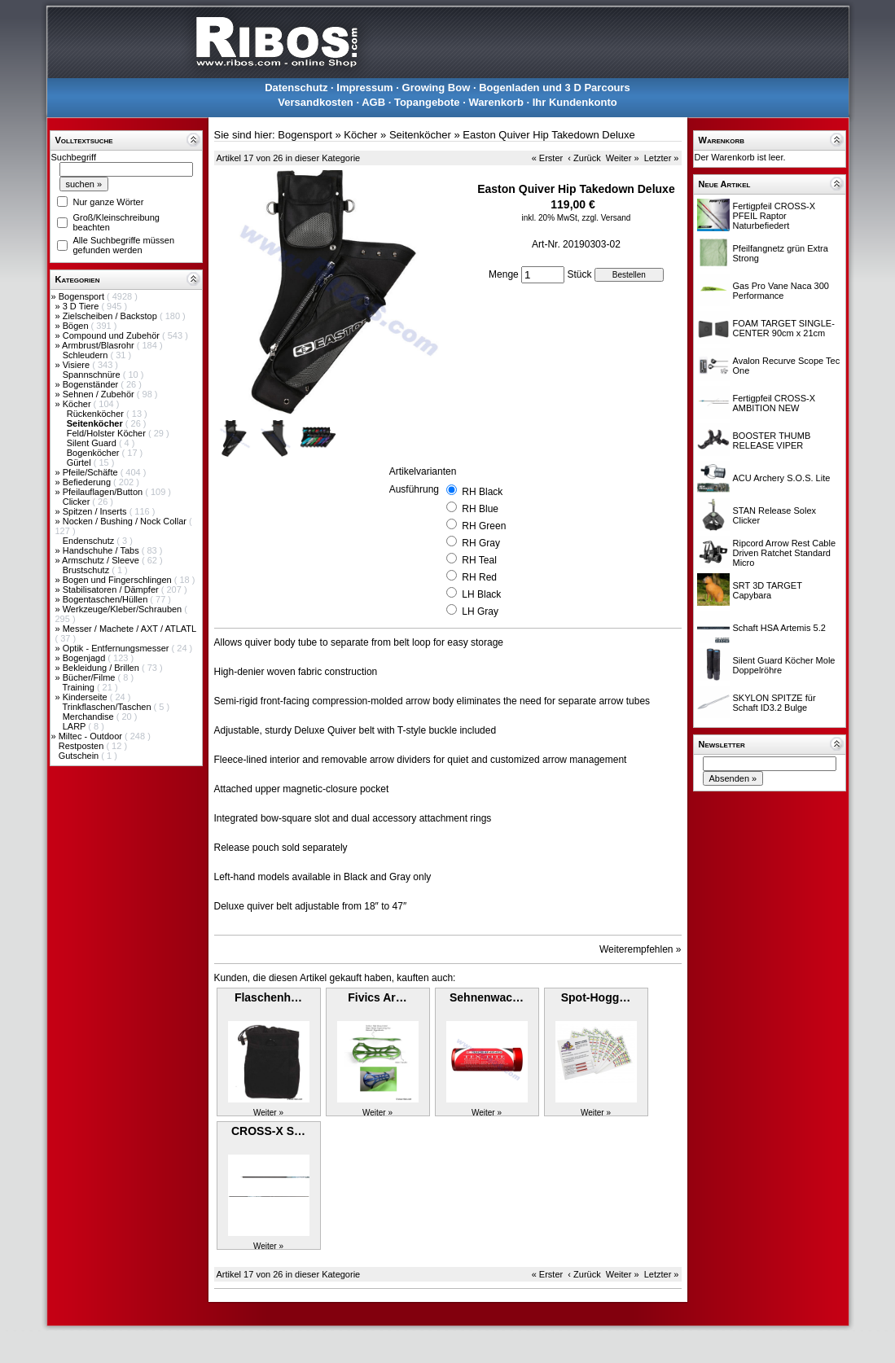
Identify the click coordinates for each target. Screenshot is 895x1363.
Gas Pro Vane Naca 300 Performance (781, 290)
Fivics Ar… (377, 997)
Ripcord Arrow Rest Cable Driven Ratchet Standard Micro (784, 553)
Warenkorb (495, 102)
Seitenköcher (420, 135)
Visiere (77, 365)
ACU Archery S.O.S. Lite (782, 478)
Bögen (77, 326)
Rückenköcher (96, 414)
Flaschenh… (268, 997)
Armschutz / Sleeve (102, 560)
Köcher (78, 404)
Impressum (364, 87)
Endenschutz (90, 541)
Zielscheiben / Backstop (111, 316)
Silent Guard (93, 443)
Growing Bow (436, 87)
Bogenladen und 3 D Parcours (554, 87)
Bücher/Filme (90, 677)
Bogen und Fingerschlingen (118, 580)
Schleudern (87, 355)
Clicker (78, 501)
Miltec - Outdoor (92, 736)
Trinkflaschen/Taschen (107, 707)
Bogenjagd (85, 658)
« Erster (548, 158)
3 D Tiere (82, 306)
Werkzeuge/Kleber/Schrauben (124, 609)
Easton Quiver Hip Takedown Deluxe (549, 135)
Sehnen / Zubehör (100, 394)
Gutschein (80, 755)
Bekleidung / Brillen (102, 668)
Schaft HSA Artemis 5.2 (779, 628)
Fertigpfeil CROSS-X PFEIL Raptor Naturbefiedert (774, 215)
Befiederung (88, 482)
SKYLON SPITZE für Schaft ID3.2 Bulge (774, 702)
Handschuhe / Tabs (102, 550)
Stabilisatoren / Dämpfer (112, 589)
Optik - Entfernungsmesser (117, 648)
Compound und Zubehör (112, 335)
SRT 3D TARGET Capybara (767, 590)
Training (79, 687)
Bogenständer (92, 384)
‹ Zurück (584, 158)
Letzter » (661, 158)
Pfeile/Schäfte (92, 472)
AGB (373, 102)
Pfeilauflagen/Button (104, 492)
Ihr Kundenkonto (575, 102)
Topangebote (427, 102)
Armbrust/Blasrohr (99, 345)
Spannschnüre (93, 374)
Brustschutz (87, 570)
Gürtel (80, 462)
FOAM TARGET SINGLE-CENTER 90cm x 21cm (784, 328)
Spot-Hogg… (596, 997)
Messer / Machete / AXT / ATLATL (129, 628)
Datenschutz (296, 87)
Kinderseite (86, 697)
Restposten (83, 746)
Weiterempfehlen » (640, 949)
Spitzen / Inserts (96, 511)
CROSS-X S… (268, 1130)
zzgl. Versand (605, 217)
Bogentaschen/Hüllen (107, 599)
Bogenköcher (94, 453)
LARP (76, 726)
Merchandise (89, 716)
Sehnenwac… (487, 997)
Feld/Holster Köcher (107, 433)
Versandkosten (315, 102)
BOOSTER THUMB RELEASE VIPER (772, 440)
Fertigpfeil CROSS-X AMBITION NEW (774, 403)
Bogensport (83, 296)
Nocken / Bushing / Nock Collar (126, 521)
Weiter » (622, 158)
